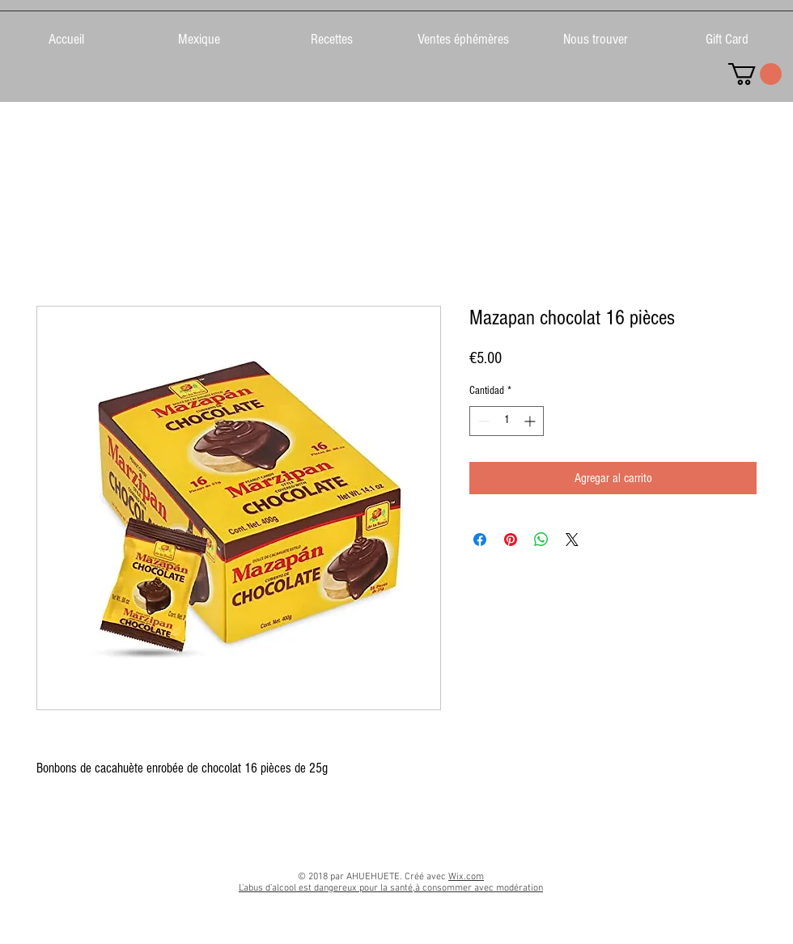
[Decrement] (482, 421)
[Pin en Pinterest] (510, 539)
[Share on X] (572, 539)
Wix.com (466, 877)
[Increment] (531, 421)
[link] (755, 74)
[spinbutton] (506, 421)
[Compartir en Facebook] (480, 539)
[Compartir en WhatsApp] (541, 539)
